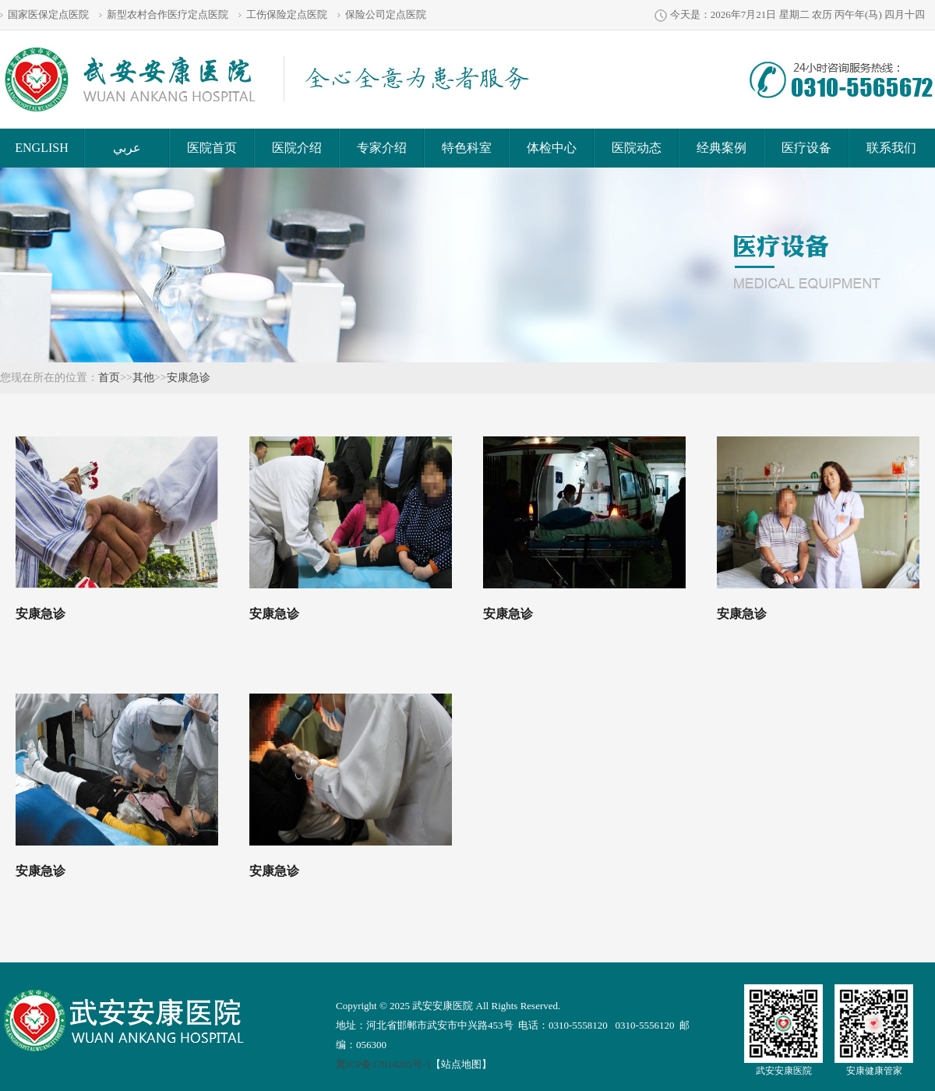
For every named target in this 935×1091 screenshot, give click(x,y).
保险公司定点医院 (385, 14)
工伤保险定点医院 (286, 14)
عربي (127, 147)
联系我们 (891, 147)
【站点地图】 (461, 1064)
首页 (109, 377)
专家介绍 (382, 147)
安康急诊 (188, 377)
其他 (143, 377)
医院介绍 (297, 147)
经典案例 (721, 147)
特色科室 (467, 147)
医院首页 (212, 147)
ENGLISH (41, 147)
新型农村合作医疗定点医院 (167, 14)
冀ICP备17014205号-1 (383, 1064)
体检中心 (552, 147)
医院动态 (637, 147)
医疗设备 (806, 147)
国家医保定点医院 (48, 14)
